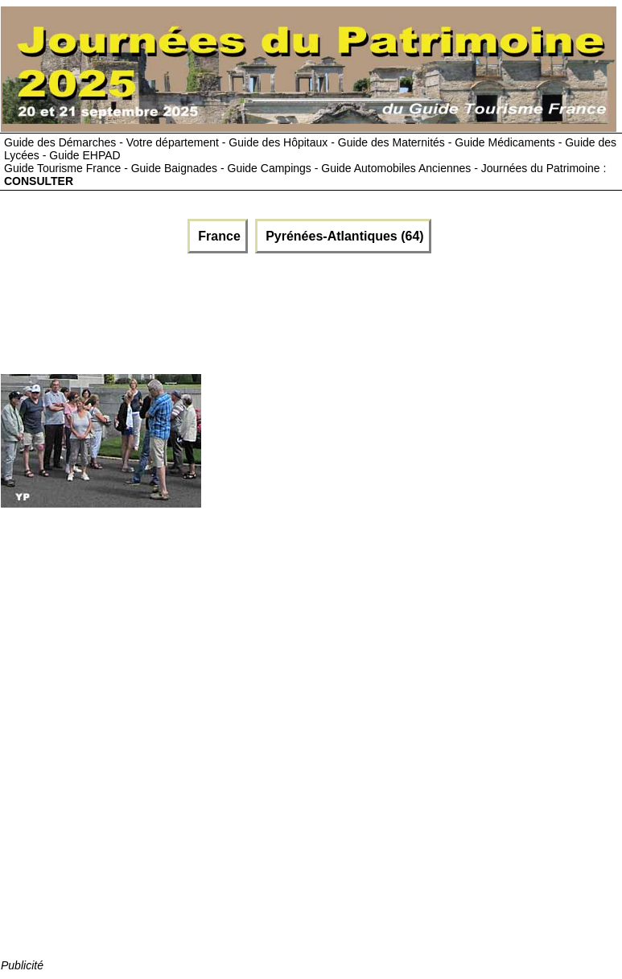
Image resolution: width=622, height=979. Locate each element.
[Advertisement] (195, 310)
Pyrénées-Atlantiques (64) (343, 236)
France (218, 236)
